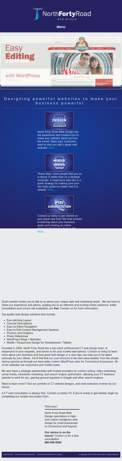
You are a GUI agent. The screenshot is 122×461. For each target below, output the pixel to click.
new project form (38, 396)
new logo (76, 354)
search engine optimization (66, 374)
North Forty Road (98, 454)
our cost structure (59, 358)
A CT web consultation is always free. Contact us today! (35, 393)
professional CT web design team (84, 348)
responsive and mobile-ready (42, 364)
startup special (10, 361)
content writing (86, 371)
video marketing (106, 371)
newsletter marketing (30, 374)
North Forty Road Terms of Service (49, 454)
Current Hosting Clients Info (25, 454)
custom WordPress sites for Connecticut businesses (82, 361)
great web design (54, 354)
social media (9, 374)
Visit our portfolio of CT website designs (50, 383)
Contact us (66, 308)
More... (51, 147)
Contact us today (98, 351)
